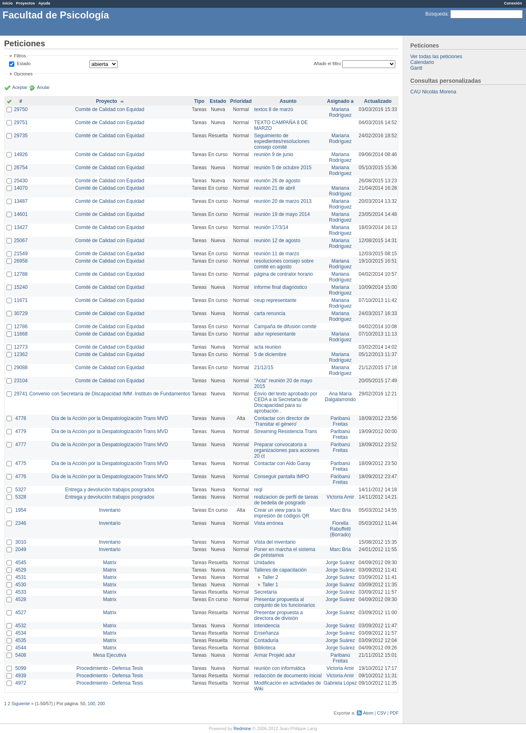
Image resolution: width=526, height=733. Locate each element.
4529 (20, 570)
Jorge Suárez (340, 562)
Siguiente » (22, 703)
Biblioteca (264, 648)
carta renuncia (269, 313)
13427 (20, 227)
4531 (20, 577)
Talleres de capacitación (280, 570)
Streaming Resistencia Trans (285, 431)
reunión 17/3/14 (271, 227)
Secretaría (265, 592)
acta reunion (267, 347)
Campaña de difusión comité (285, 326)
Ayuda (44, 3)
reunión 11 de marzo (276, 253)
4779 (20, 431)
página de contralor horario (283, 274)
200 (101, 703)
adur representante (274, 334)
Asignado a (340, 101)
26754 (20, 167)
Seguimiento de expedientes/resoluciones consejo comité (281, 141)
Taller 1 (270, 585)
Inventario (109, 510)
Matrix (109, 562)
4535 (20, 640)
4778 (20, 418)
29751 (20, 122)
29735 (20, 135)
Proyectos (25, 3)
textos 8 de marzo (273, 109)
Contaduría (266, 640)
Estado (24, 63)
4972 (20, 683)
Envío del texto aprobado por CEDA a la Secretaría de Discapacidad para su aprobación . (285, 402)
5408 (20, 655)
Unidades (264, 562)
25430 (20, 181)
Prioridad (241, 101)
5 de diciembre (270, 354)
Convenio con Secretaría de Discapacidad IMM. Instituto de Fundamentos (109, 394)
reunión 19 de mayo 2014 (282, 214)
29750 (20, 109)
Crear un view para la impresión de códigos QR (281, 513)
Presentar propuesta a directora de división (278, 615)
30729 (20, 313)
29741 (20, 394)
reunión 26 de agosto (277, 181)
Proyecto (106, 101)
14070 (20, 188)
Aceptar (19, 87)
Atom (368, 712)
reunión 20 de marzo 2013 (282, 201)
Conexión (513, 3)
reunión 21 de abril (274, 188)
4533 (20, 592)
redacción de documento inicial (288, 676)
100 (91, 703)
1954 (20, 510)
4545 (20, 562)
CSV (381, 712)
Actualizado (378, 101)
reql (258, 489)
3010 (20, 542)
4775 (20, 463)
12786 (20, 326)
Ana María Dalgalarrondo (340, 396)
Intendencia (266, 626)
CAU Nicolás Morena (433, 92)
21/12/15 (263, 367)
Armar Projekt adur (274, 655)
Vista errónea (268, 523)
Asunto (287, 101)
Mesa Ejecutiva (109, 655)
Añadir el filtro (327, 63)
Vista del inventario (274, 542)
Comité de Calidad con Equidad (109, 109)
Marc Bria (340, 510)
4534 (20, 633)
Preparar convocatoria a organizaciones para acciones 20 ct (286, 450)
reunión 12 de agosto (277, 240)
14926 (20, 154)
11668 (20, 334)
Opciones (23, 73)
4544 (20, 648)
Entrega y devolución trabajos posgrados (109, 489)
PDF (394, 712)
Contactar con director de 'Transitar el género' (281, 421)
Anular (43, 87)
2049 (20, 549)
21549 (20, 253)
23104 (20, 381)
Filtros (20, 55)
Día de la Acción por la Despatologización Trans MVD (109, 418)
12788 (20, 274)
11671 (20, 300)
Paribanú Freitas (340, 421)
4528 (20, 599)
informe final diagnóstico (280, 287)
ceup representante (275, 300)
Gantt (416, 68)
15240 (20, 287)
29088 (20, 367)
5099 (20, 668)
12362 (20, 354)
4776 (20, 476)
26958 (20, 261)
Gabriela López (340, 683)
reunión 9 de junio (273, 154)
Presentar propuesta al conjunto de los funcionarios (284, 602)
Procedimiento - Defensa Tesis (110, 668)
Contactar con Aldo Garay (282, 463)
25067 (20, 240)
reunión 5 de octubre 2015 (282, 167)
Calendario (422, 62)
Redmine (242, 728)
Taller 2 (270, 577)
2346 (20, 523)
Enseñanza (266, 633)
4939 (20, 676)
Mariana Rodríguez (340, 112)
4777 (20, 444)
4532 (20, 626)
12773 (20, 347)
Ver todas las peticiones (436, 56)
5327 (20, 489)
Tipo (199, 101)
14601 (20, 214)
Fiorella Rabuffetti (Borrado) (340, 529)
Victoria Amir (340, 497)
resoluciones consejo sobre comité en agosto (283, 264)
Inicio (7, 3)
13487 (20, 201)
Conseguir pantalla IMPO (281, 476)
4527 (20, 612)
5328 (20, 497)
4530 (20, 585)
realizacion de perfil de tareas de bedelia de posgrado (286, 500)
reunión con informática (279, 668)
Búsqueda (436, 14)
